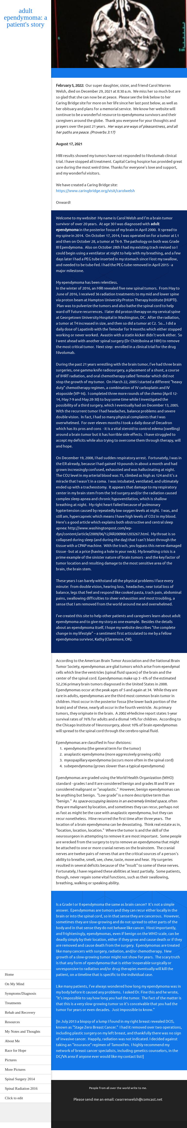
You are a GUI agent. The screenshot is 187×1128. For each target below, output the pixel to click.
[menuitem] (25, 974)
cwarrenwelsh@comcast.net (138, 1099)
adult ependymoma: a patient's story (25, 17)
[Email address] (8, 1112)
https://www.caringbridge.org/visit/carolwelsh (95, 191)
